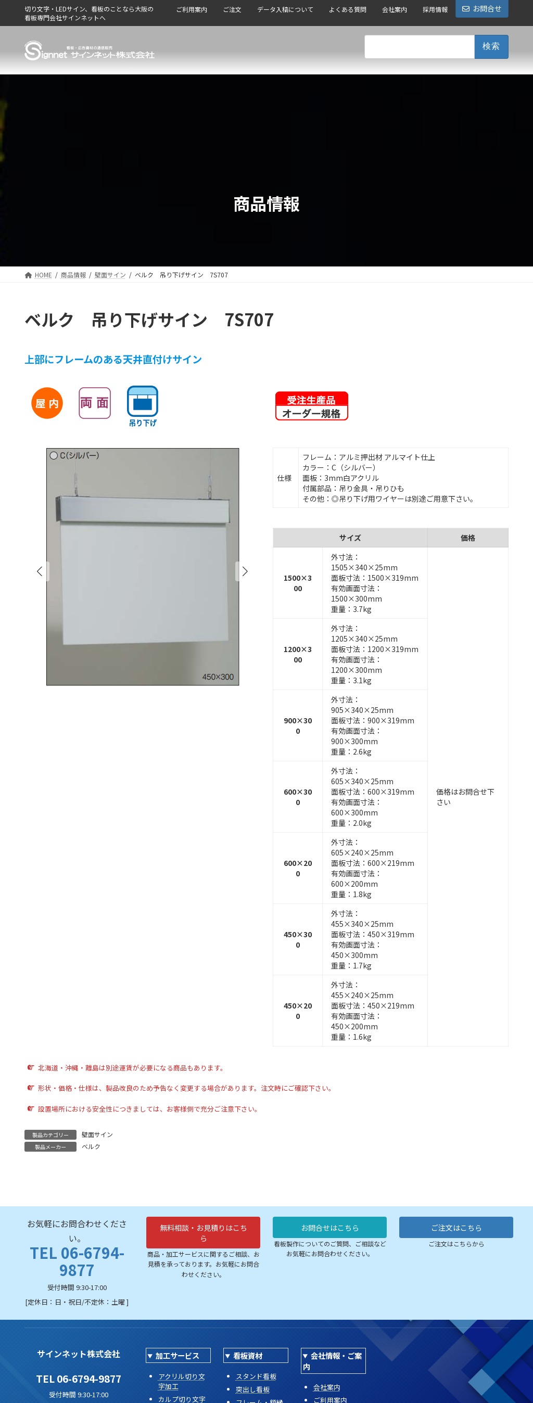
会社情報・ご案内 (332, 1361)
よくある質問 (347, 9)
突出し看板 (253, 1389)
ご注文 (232, 9)
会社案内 (394, 9)
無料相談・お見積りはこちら (203, 1235)
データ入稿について (285, 9)
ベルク (91, 1146)
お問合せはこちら (330, 1229)
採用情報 (435, 9)
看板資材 (247, 1355)
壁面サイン (97, 1134)
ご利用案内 (191, 9)
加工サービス (177, 1355)
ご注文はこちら (456, 1229)
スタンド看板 (256, 1376)
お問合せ (482, 8)
